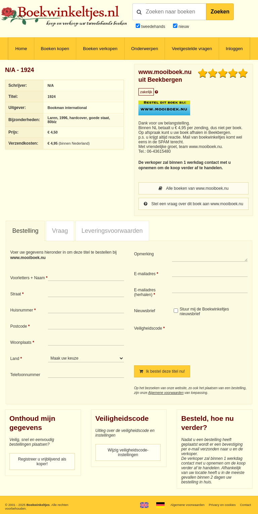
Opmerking (144, 254)
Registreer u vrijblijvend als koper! (42, 461)
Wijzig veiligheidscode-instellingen (128, 452)
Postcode (18, 326)
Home (21, 48)
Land (14, 358)
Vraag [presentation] (60, 230)
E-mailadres (145, 273)
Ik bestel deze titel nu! (162, 371)
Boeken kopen (55, 48)
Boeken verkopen (100, 48)
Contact (245, 505)
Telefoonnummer (25, 374)
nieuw (183, 26)
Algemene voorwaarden (166, 393)
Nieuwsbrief (144, 310)
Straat (15, 294)
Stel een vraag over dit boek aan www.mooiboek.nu (193, 203)
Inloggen (234, 48)
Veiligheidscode (148, 328)
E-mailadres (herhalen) (145, 292)
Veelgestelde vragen (192, 48)
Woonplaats (20, 342)
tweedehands (153, 26)
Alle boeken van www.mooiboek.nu (194, 188)
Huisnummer (21, 310)
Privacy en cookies (222, 505)
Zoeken (220, 11)
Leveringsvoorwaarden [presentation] (112, 230)
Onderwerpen (144, 48)
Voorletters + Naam (27, 278)
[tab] (25, 231)
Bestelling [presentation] (25, 230)
